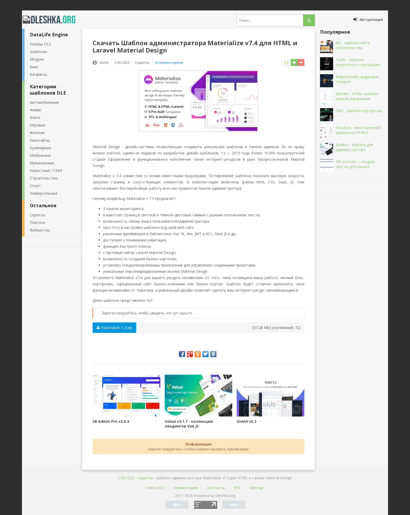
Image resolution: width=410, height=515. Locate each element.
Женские (37, 132)
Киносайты (39, 140)
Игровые (37, 125)
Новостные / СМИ (46, 170)
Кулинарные (40, 147)
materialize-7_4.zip (114, 327)
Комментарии (185, 487)
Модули (37, 59)
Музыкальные (42, 162)
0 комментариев (169, 62)
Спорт (35, 185)
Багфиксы (38, 74)
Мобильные (40, 155)
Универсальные (44, 193)
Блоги (35, 117)
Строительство (44, 178)
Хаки (34, 66)
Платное (37, 222)
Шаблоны (38, 51)
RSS (237, 487)
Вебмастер (40, 230)
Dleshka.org (52, 19)
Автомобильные (44, 102)
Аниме (35, 109)
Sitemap (256, 487)
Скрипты (37, 214)
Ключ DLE (155, 487)
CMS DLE (126, 477)
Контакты (216, 487)
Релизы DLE (40, 44)
